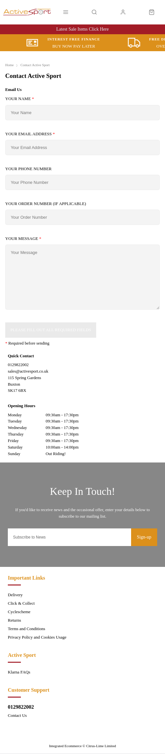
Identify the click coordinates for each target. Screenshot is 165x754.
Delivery (15, 594)
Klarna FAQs (19, 672)
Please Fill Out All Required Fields (50, 330)
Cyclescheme (19, 611)
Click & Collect (21, 603)
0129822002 (21, 707)
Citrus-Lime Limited (101, 746)
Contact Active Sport (35, 65)
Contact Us (17, 715)
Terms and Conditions (26, 628)
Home (9, 65)
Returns (14, 620)
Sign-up (144, 537)
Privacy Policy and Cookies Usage (37, 637)
